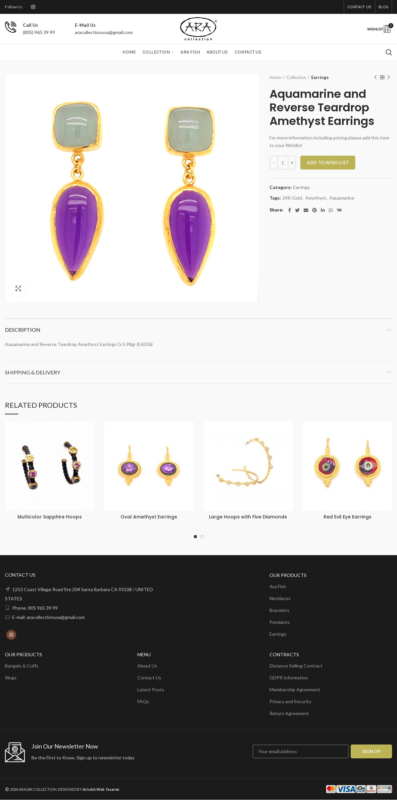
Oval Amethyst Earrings (149, 517)
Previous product (375, 77)
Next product (389, 77)
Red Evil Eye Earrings (347, 517)
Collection (296, 77)
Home (275, 77)
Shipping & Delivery (32, 372)
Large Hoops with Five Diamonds (248, 517)
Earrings (320, 77)
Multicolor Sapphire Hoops (50, 517)
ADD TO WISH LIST (328, 162)
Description (22, 329)
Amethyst (315, 198)
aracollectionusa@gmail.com (104, 32)
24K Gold (292, 198)
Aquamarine (341, 198)
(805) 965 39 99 (39, 32)
